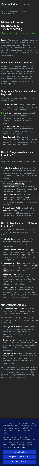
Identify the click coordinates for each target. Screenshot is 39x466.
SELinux (35, 342)
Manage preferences (19, 461)
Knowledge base (13, 11)
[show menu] (35, 4)
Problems (23, 11)
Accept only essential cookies (19, 457)
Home (3, 11)
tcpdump (15, 210)
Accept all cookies (19, 452)
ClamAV (27, 197)
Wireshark (6, 210)
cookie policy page (21, 447)
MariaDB (24, 313)
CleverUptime (9, 4)
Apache (33, 311)
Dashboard (24, 4)
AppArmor (8, 345)
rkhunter (6, 200)
